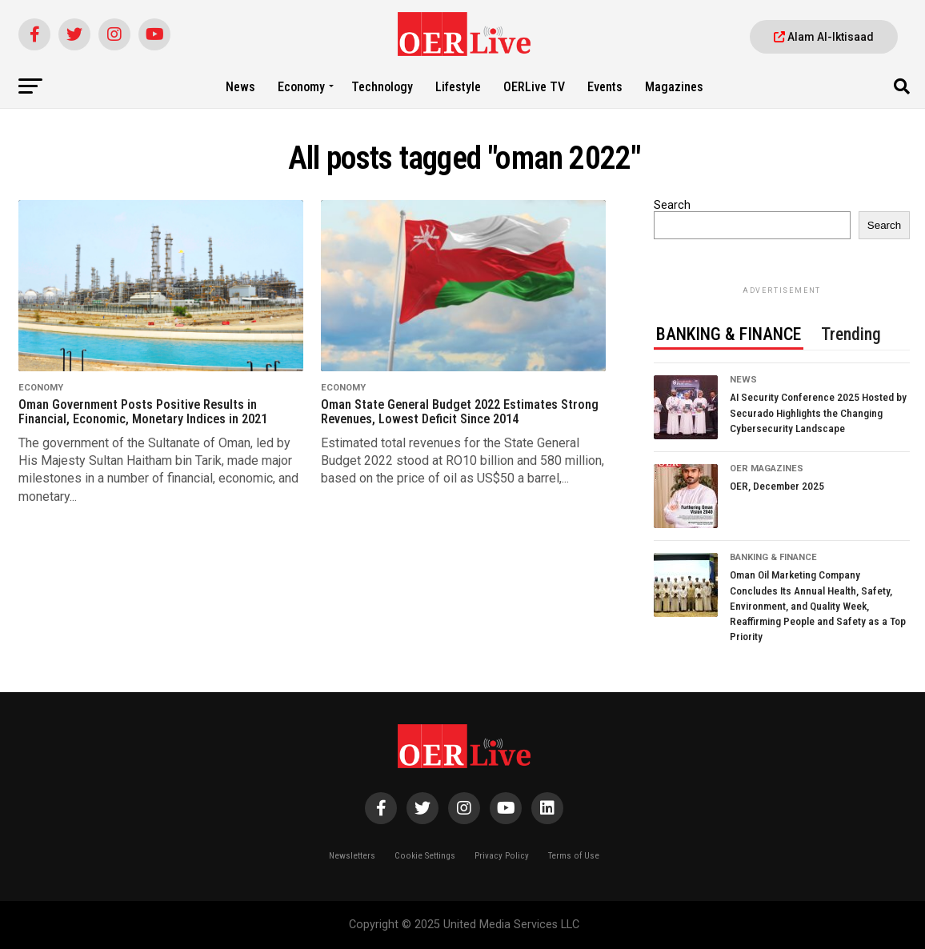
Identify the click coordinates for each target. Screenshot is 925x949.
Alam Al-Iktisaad (824, 36)
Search (672, 205)
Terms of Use (573, 856)
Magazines (674, 86)
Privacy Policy (502, 856)
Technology (382, 86)
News (240, 86)
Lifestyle (458, 86)
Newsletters (352, 856)
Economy (301, 86)
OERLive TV (534, 86)
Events (605, 86)
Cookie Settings (424, 856)
